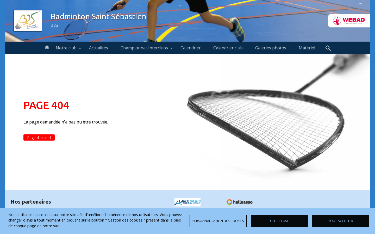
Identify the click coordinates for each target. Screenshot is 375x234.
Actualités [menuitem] (98, 48)
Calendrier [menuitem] (190, 48)
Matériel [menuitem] (307, 48)
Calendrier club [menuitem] (228, 48)
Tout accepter (340, 221)
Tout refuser (279, 221)
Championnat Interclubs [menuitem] (144, 49)
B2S (54, 25)
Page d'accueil (39, 137)
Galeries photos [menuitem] (270, 48)
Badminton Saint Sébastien (98, 16)
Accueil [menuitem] (46, 47)
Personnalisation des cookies (218, 221)
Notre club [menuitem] (66, 49)
